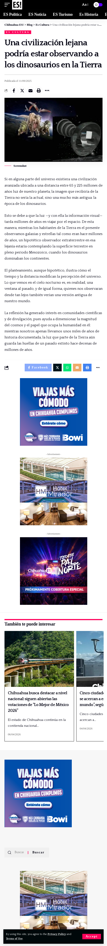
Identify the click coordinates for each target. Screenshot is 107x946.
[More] (47, 90)
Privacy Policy (57, 934)
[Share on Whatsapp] (67, 367)
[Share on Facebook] (14, 90)
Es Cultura (18, 32)
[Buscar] (76, 5)
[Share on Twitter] (22, 90)
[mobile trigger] (8, 4)
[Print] (39, 90)
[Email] (30, 90)
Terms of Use (14, 938)
